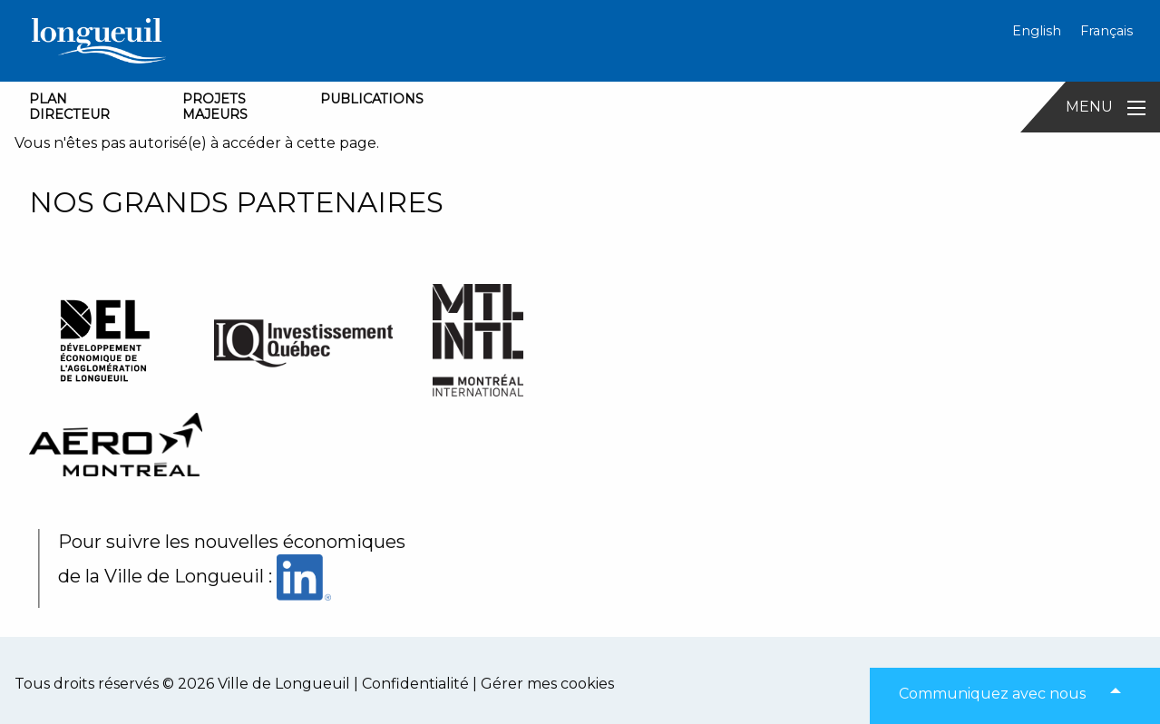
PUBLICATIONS (372, 99)
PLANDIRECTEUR (69, 106)
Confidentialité (415, 683)
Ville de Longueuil (284, 683)
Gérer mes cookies (547, 683)
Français (1106, 31)
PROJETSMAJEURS (215, 106)
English (1036, 31)
